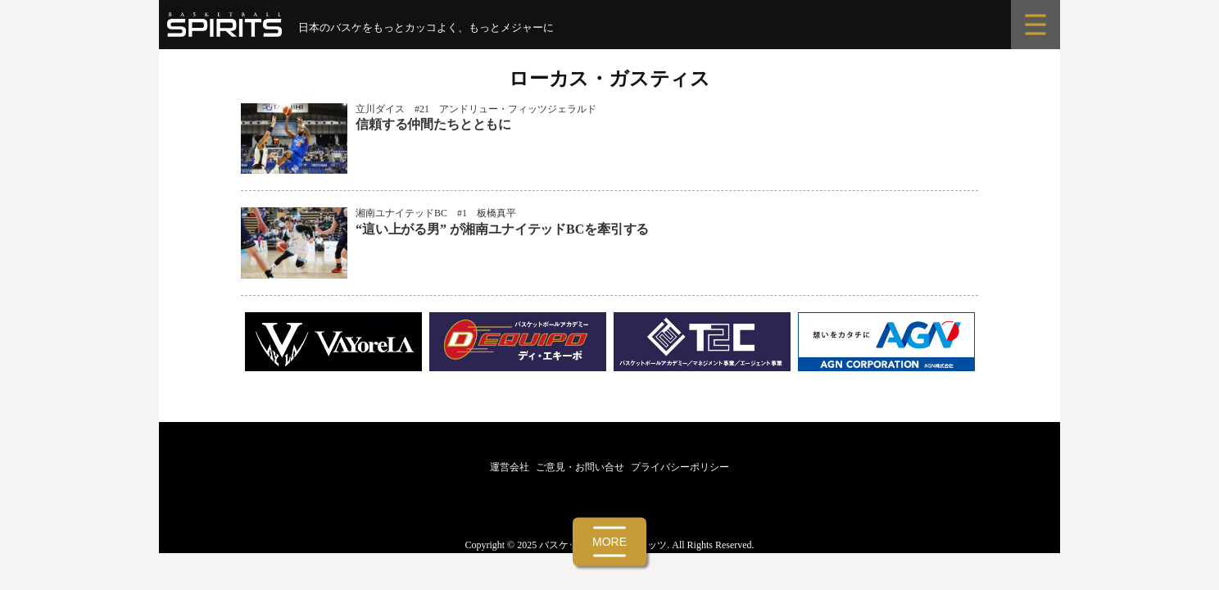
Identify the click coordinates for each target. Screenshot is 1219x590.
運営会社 (509, 467)
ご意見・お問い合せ (580, 467)
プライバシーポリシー (680, 467)
